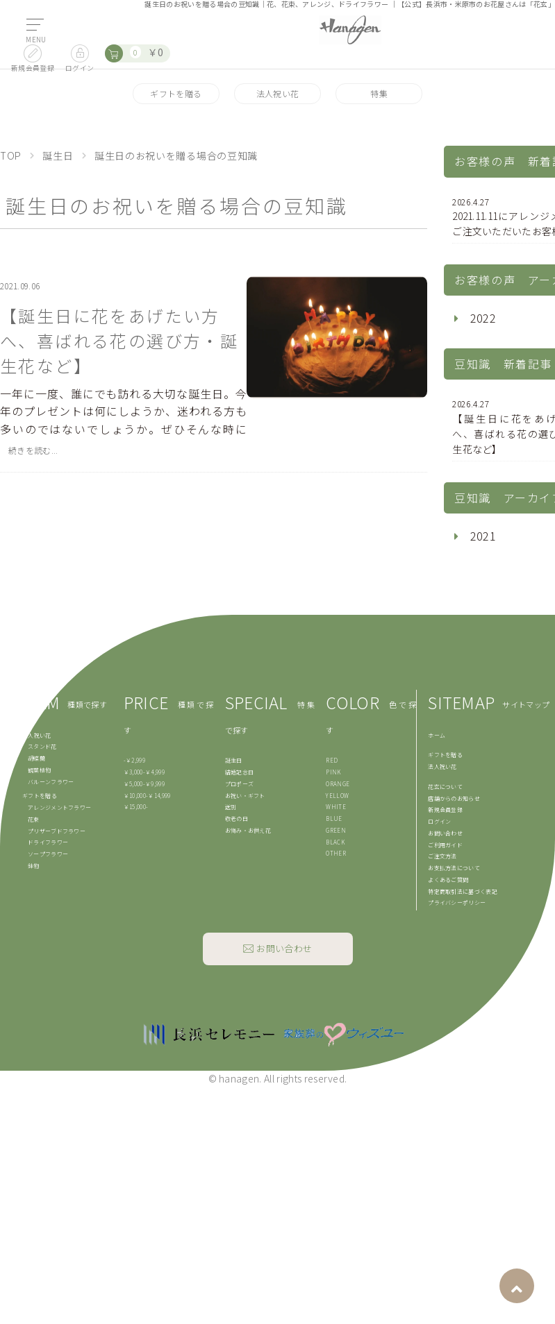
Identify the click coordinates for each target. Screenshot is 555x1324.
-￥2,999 (134, 760)
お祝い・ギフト (245, 795)
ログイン (439, 821)
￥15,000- (136, 806)
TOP (11, 155)
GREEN (336, 830)
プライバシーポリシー (457, 902)
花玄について (445, 786)
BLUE (334, 818)
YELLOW (337, 795)
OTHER (336, 853)
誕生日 (57, 155)
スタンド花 (42, 746)
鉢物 (34, 865)
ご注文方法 (442, 856)
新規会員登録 (445, 809)
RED (332, 760)
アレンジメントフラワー (60, 807)
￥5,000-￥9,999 (144, 784)
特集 (379, 93)
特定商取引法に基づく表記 (462, 891)
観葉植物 (39, 770)
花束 (34, 819)
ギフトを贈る (175, 93)
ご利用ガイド (445, 845)
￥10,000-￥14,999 (147, 795)
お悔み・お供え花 (248, 830)
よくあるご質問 (448, 879)
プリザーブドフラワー (56, 831)
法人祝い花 (277, 93)
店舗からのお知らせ (454, 798)
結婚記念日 (239, 772)
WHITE (336, 806)
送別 (231, 806)
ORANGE (337, 784)
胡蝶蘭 (36, 758)
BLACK (335, 842)
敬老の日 (236, 818)
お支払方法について (454, 868)
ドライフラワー (48, 842)
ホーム (436, 735)
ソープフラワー (48, 854)
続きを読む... (33, 450)
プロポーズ (239, 784)
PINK (333, 772)
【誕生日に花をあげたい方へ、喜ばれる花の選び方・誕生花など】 (119, 340)
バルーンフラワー (51, 782)
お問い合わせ (445, 833)
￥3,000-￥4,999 (144, 772)
